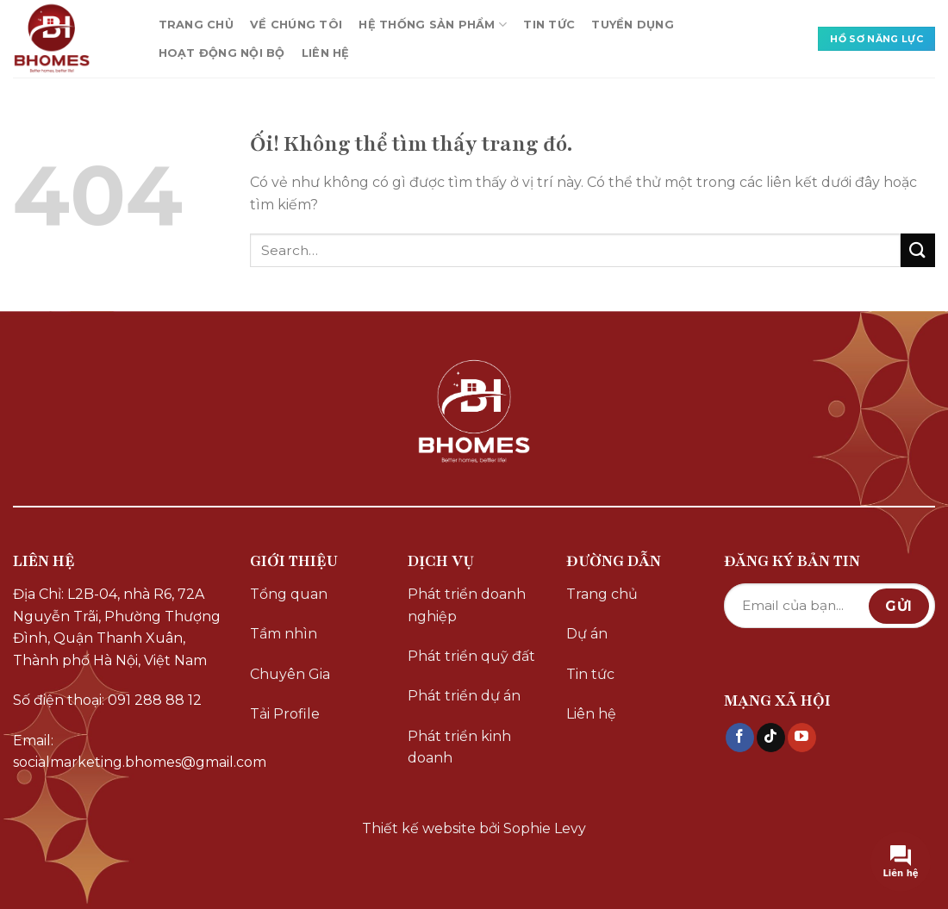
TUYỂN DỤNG (632, 24)
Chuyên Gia (290, 674)
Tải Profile (285, 714)
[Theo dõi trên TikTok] (771, 737)
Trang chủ (602, 594)
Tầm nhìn (283, 634)
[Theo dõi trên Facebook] (740, 737)
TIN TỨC (549, 24)
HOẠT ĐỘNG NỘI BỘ (222, 53)
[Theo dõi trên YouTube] (802, 737)
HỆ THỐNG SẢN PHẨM (433, 24)
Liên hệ (591, 714)
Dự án (587, 634)
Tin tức (590, 674)
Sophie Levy (544, 828)
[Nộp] (918, 250)
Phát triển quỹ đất (471, 656)
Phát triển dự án (464, 696)
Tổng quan (288, 594)
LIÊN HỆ (326, 53)
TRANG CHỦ (196, 24)
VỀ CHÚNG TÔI (296, 24)
